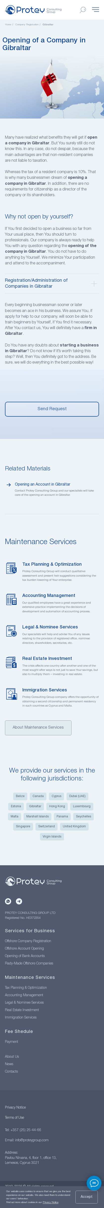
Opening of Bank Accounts (25, 956)
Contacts (11, 1071)
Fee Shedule (19, 1032)
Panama (62, 816)
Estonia (16, 806)
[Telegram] (19, 901)
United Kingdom (74, 826)
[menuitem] (52, 84)
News (9, 1064)
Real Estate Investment (47, 659)
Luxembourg (82, 806)
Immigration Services (44, 690)
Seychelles (83, 816)
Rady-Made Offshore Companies (29, 963)
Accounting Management (48, 596)
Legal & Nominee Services (50, 627)
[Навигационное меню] (95, 9)
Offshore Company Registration (28, 941)
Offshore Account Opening (24, 948)
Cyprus (56, 796)
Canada (38, 796)
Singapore (23, 826)
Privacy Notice (15, 1107)
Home (8, 25)
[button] (52, 409)
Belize (20, 796)
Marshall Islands (37, 816)
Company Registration (26, 25)
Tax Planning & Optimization (52, 564)
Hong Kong (57, 806)
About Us (12, 1056)
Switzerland (46, 826)
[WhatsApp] (8, 901)
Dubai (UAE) (77, 796)
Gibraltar (35, 806)
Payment (11, 1042)
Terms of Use (14, 1117)
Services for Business (30, 931)
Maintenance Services (30, 978)
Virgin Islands (52, 836)
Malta (14, 816)
